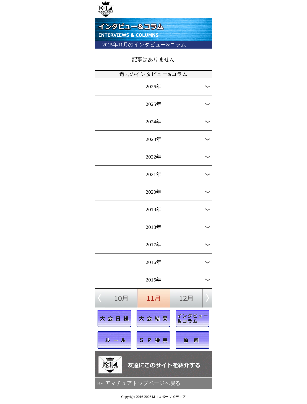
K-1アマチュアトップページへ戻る (139, 383)
